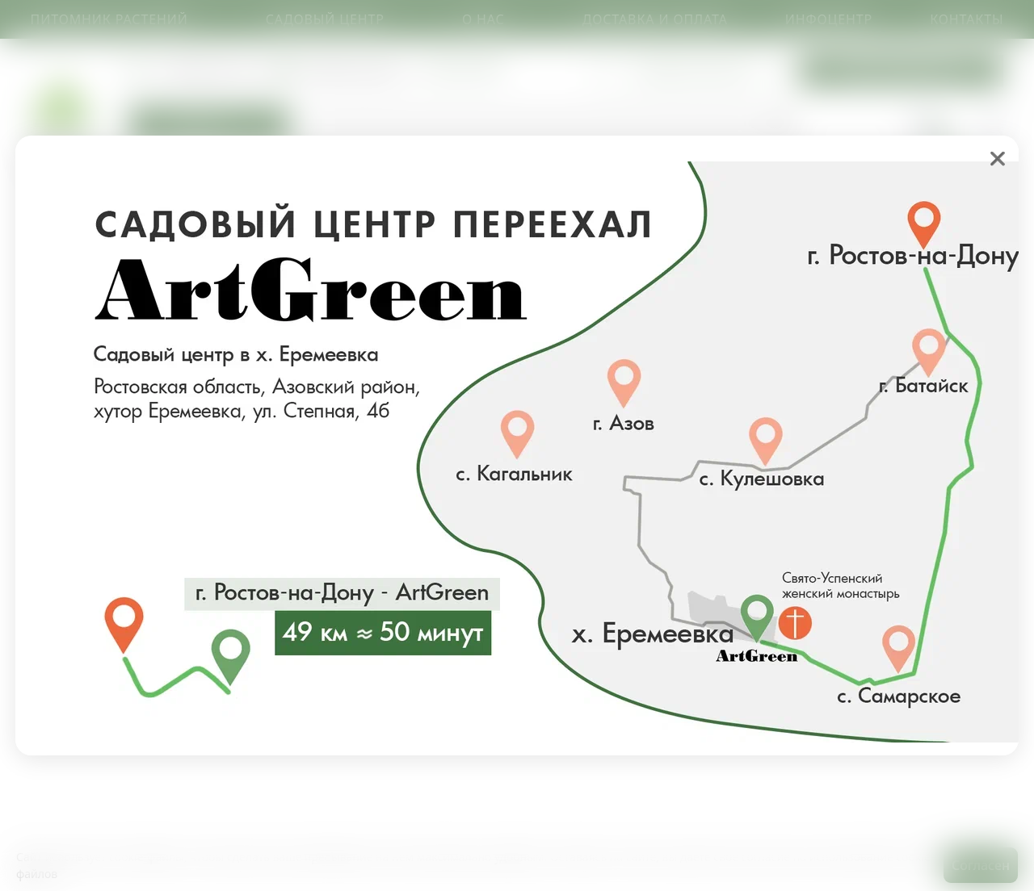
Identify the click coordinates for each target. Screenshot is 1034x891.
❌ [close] (998, 158)
